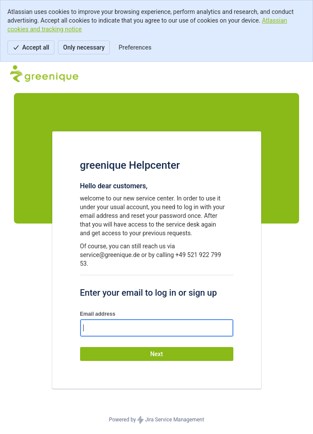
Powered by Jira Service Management (156, 420)
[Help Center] (44, 74)
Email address (97, 314)
